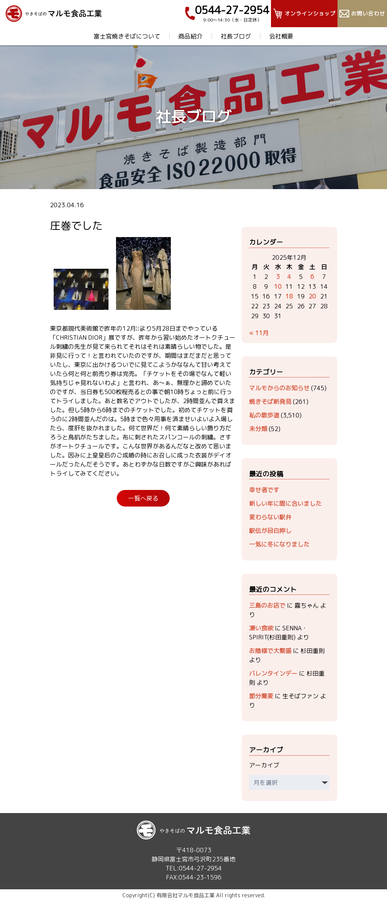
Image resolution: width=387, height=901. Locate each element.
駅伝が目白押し (270, 531)
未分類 (258, 429)
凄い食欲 (261, 628)
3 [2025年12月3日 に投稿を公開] (278, 277)
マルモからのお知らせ (279, 388)
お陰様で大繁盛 (270, 651)
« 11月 (259, 333)
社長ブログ (236, 36)
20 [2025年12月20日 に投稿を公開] (312, 296)
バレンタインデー (273, 673)
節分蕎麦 (261, 696)
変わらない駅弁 (270, 517)
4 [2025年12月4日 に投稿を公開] (289, 277)
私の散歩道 (264, 415)
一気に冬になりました (279, 544)
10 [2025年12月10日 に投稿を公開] (278, 286)
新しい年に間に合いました (285, 503)
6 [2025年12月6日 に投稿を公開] (312, 277)
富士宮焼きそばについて (127, 36)
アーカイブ (264, 765)
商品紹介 (190, 36)
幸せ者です (264, 490)
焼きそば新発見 (270, 401)
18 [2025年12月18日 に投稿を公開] (289, 296)
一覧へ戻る (143, 498)
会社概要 (281, 36)
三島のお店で (267, 605)
